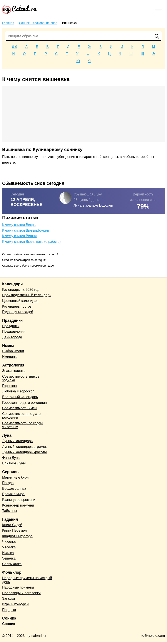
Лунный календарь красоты (24, 452)
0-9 (14, 47)
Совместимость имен (19, 408)
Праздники (10, 326)
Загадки (8, 598)
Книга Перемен (14, 530)
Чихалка (9, 541)
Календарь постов (17, 306)
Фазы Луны (11, 458)
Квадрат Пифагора (17, 536)
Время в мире (13, 494)
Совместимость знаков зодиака (20, 378)
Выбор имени (13, 351)
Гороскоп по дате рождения (24, 402)
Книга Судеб (12, 525)
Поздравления (13, 331)
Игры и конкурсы (15, 604)
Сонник (8, 624)
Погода (8, 483)
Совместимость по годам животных (22, 425)
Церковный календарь (20, 301)
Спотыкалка (12, 564)
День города (12, 337)
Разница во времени (18, 500)
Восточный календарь (20, 397)
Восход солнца (14, 488)
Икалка (8, 553)
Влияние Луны (14, 463)
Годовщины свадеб (17, 312)
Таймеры (9, 511)
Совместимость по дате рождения (21, 415)
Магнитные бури (15, 477)
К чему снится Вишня (19, 236)
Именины (9, 357)
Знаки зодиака (13, 371)
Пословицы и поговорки (21, 593)
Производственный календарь (26, 295)
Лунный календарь (17, 441)
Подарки (9, 610)
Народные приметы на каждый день (27, 580)
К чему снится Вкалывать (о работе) (31, 241)
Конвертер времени (18, 505)
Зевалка (8, 558)
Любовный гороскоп (18, 391)
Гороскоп (9, 386)
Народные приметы (18, 587)
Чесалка (9, 547)
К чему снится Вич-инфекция (25, 230)
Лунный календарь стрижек (24, 447)
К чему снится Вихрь (19, 225)
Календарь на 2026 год (20, 289)
